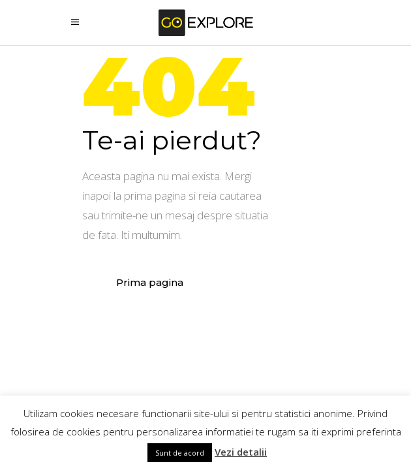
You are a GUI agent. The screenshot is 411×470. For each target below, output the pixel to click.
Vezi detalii (241, 451)
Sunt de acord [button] (179, 453)
